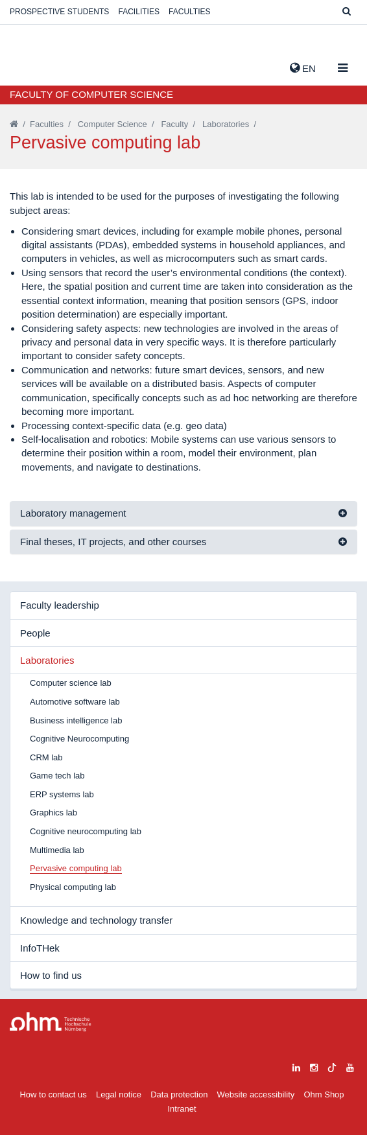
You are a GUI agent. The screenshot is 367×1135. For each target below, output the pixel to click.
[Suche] (346, 12)
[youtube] (350, 1066)
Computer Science (112, 124)
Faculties (189, 11)
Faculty (174, 124)
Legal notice (118, 1094)
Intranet (181, 1109)
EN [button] (303, 68)
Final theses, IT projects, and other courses (113, 541)
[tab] (183, 514)
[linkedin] (296, 1066)
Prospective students (59, 11)
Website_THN (29, 65)
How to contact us (52, 1094)
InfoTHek (40, 948)
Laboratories (225, 124)
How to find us (51, 975)
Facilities (139, 11)
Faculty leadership (59, 605)
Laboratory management (73, 513)
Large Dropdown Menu (50, 1022)
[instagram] (314, 1066)
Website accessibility (256, 1094)
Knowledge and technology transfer (96, 920)
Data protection (178, 1094)
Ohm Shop (323, 1094)
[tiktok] (332, 1066)
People (35, 632)
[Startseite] (14, 124)
